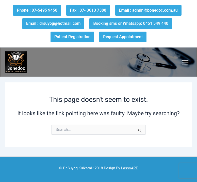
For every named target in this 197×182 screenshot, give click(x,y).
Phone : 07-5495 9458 (37, 10)
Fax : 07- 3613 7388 (88, 10)
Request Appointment (123, 36)
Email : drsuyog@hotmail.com (53, 23)
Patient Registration (72, 36)
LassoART (129, 168)
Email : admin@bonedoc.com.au (148, 10)
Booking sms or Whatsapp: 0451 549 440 (130, 23)
